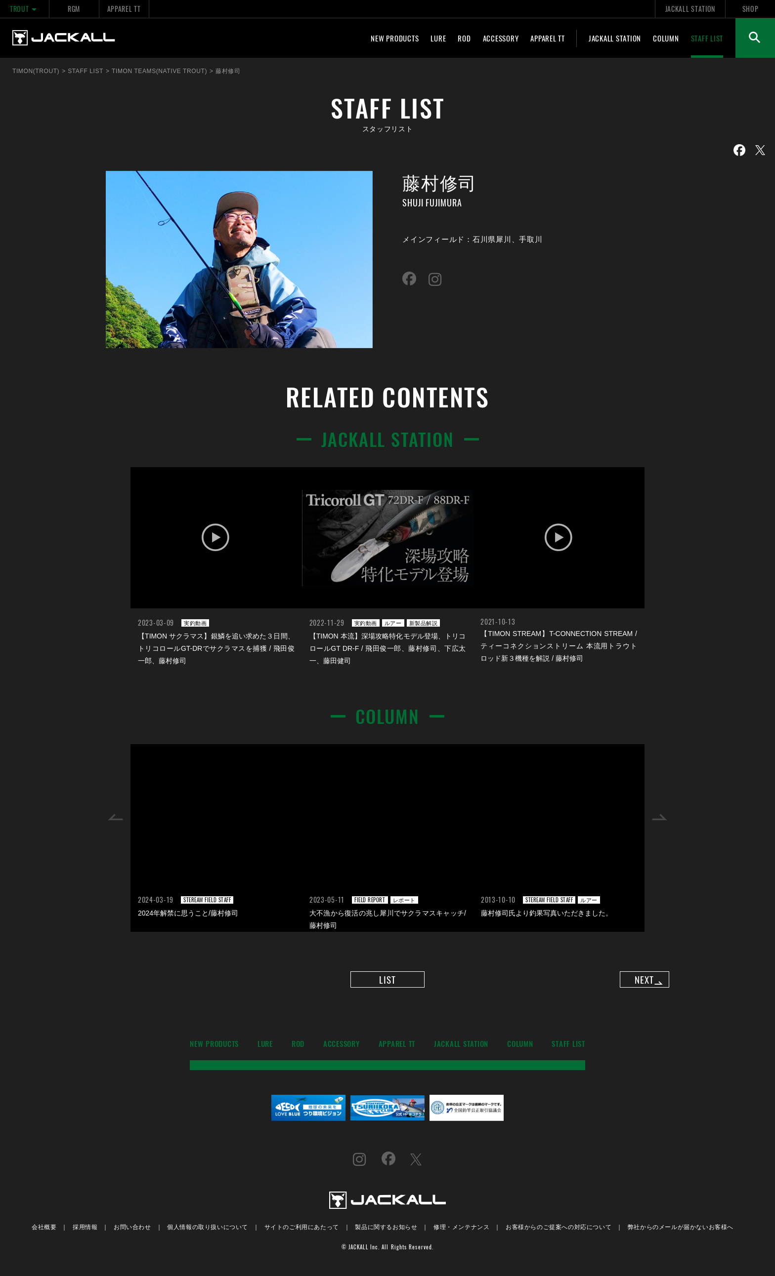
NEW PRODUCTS (395, 38)
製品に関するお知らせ (386, 1233)
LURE (438, 38)
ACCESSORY (501, 38)
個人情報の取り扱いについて (207, 1233)
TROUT (24, 8)
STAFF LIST (707, 38)
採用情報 (85, 1233)
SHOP (750, 8)
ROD (464, 38)
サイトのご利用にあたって (301, 1233)
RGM (74, 8)
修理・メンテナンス (461, 1233)
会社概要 (44, 1233)
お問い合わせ (132, 1233)
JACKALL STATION (690, 8)
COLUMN (666, 38)
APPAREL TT (124, 8)
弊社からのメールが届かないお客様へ (680, 1233)
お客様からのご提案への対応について (558, 1233)
